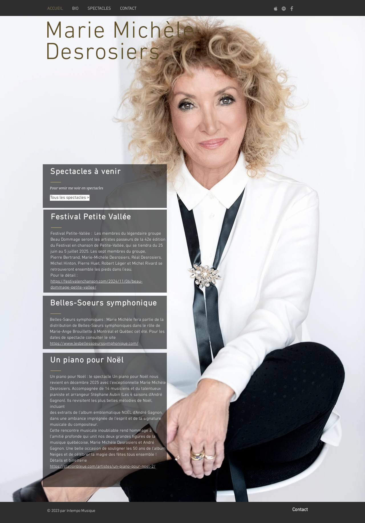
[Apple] (276, 8)
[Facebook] (292, 8)
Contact (300, 510)
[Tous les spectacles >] (70, 198)
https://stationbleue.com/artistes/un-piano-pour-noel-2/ (102, 466)
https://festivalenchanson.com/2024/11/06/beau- (96, 281)
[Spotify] (284, 8)
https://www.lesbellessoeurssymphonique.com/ (94, 343)
